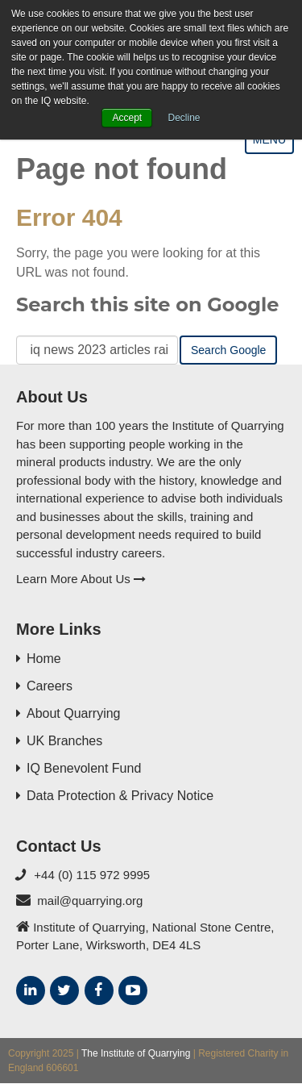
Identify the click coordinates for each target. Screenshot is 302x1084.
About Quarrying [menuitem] (74, 713)
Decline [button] (184, 117)
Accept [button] (127, 117)
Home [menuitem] (44, 658)
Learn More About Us (81, 579)
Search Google (228, 350)
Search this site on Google (147, 304)
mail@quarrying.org (90, 900)
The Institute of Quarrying (135, 1053)
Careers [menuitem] (49, 686)
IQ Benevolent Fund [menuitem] (84, 768)
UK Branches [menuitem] (64, 741)
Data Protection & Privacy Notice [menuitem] (120, 796)
